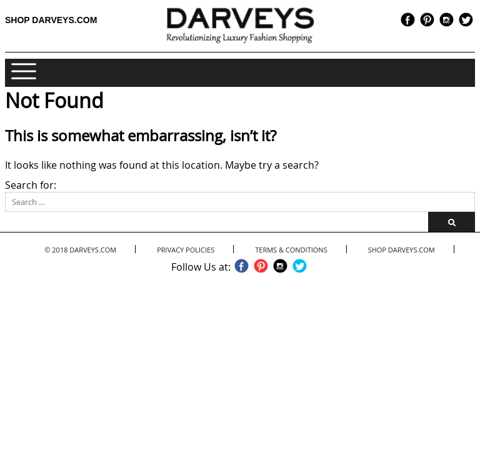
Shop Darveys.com (51, 20)
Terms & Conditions (291, 249)
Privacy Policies (185, 249)
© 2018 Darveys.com (80, 249)
